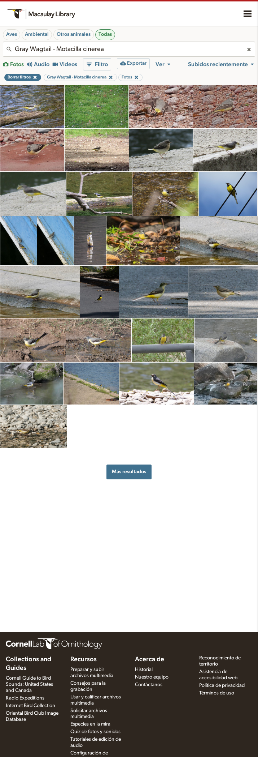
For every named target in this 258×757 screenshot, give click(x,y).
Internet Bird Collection (30, 705)
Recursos (83, 659)
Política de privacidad (222, 685)
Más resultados (129, 471)
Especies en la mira (90, 724)
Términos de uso (216, 693)
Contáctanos (148, 684)
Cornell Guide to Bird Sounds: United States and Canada (29, 684)
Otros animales (74, 34)
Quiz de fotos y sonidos (95, 731)
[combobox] (129, 49)
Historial (144, 669)
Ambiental (37, 34)
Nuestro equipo (152, 677)
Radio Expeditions (25, 698)
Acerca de (149, 659)
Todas (105, 34)
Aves (11, 34)
